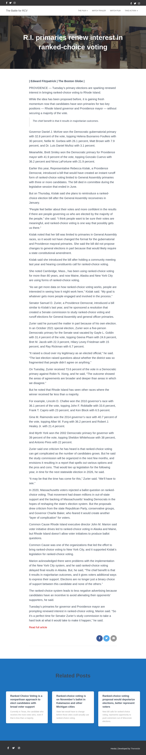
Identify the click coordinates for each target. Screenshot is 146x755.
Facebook (6, 3)
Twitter (10, 3)
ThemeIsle (135, 748)
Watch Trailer (99, 11)
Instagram (15, 3)
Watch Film (115, 11)
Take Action (131, 11)
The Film (83, 11)
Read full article (39, 627)
